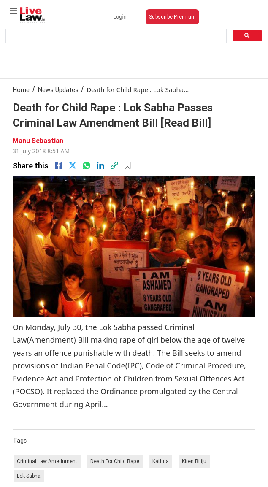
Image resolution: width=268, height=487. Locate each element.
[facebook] (58, 165)
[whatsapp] (86, 165)
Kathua (160, 461)
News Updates (58, 90)
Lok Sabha (29, 476)
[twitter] (72, 165)
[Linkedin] (100, 165)
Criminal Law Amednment (47, 461)
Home (21, 90)
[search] (115, 36)
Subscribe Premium (172, 17)
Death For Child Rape (114, 461)
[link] (114, 165)
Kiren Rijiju (194, 461)
